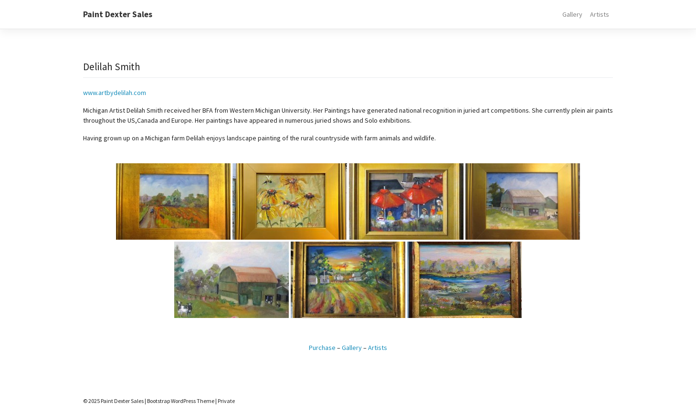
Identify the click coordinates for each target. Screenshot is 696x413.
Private (226, 400)
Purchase (322, 347)
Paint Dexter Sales (117, 14)
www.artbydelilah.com (114, 92)
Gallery (572, 14)
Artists (599, 14)
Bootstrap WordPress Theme (180, 400)
